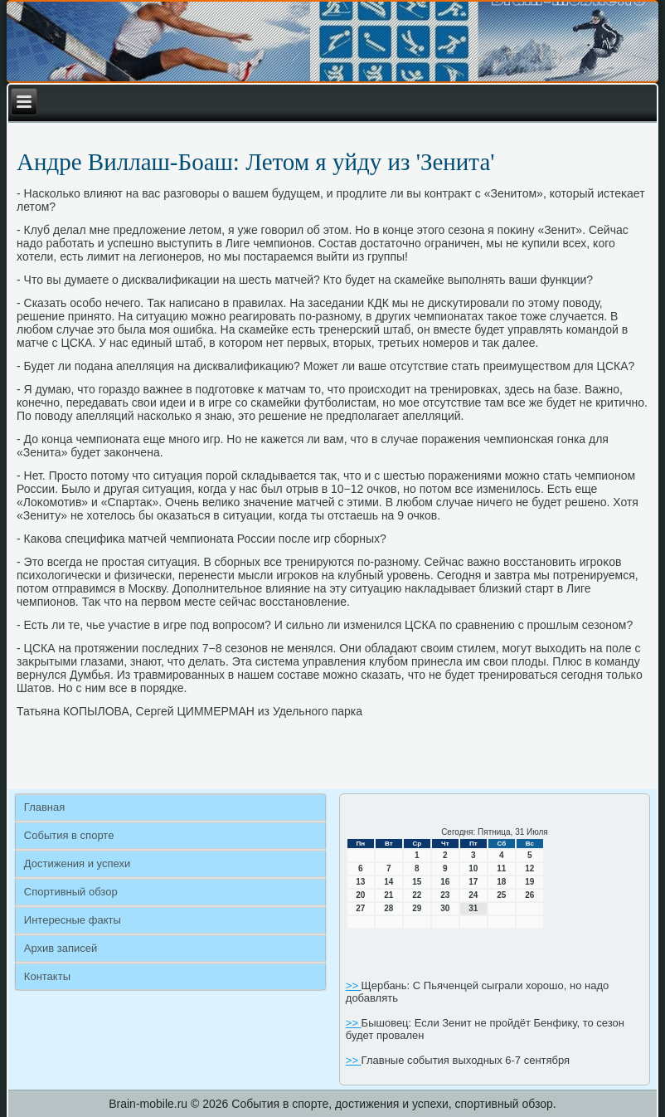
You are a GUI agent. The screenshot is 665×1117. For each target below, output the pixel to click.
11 (501, 868)
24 (473, 895)
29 (416, 908)
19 (529, 881)
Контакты (47, 976)
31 (473, 908)
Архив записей (61, 948)
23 (444, 895)
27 (360, 908)
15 (416, 881)
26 (529, 895)
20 (360, 895)
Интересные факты (72, 920)
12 (529, 868)
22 (416, 895)
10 (473, 868)
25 (501, 895)
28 (388, 908)
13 (360, 881)
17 (473, 881)
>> (354, 985)
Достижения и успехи (77, 863)
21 (388, 895)
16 (444, 881)
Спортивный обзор (71, 891)
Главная (44, 807)
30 (444, 908)
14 (388, 881)
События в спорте (69, 835)
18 (501, 881)
